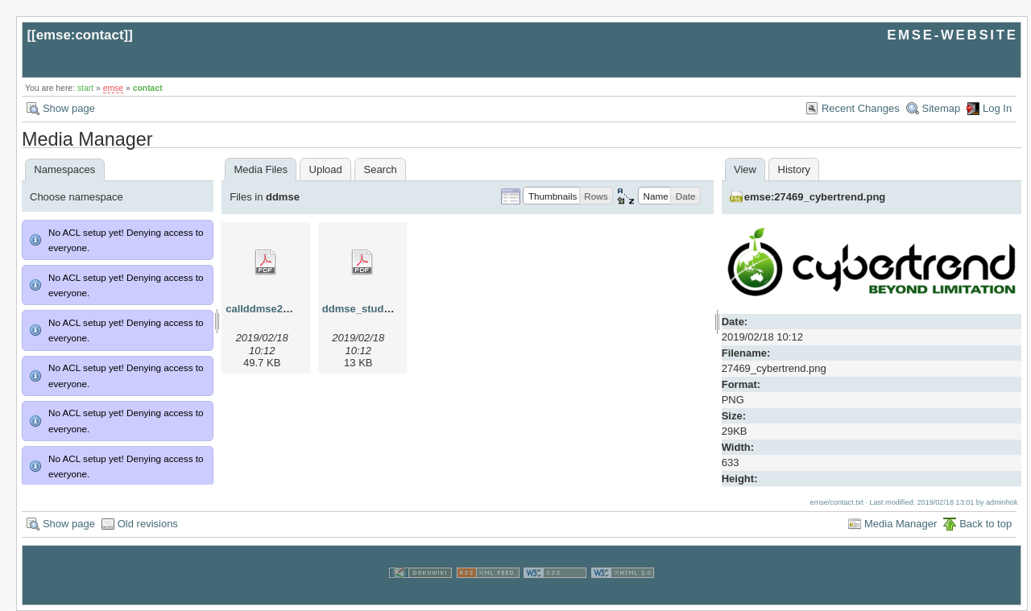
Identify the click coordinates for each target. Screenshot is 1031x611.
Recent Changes (861, 108)
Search (379, 169)
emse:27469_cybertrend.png (815, 197)
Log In (997, 108)
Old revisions (148, 524)
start (85, 88)
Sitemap (941, 108)
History (794, 169)
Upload (325, 169)
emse (113, 88)
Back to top (985, 524)
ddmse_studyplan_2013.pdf (391, 309)
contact (148, 88)
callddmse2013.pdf (272, 309)
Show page (69, 108)
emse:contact (80, 35)
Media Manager (900, 524)
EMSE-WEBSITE (952, 35)
